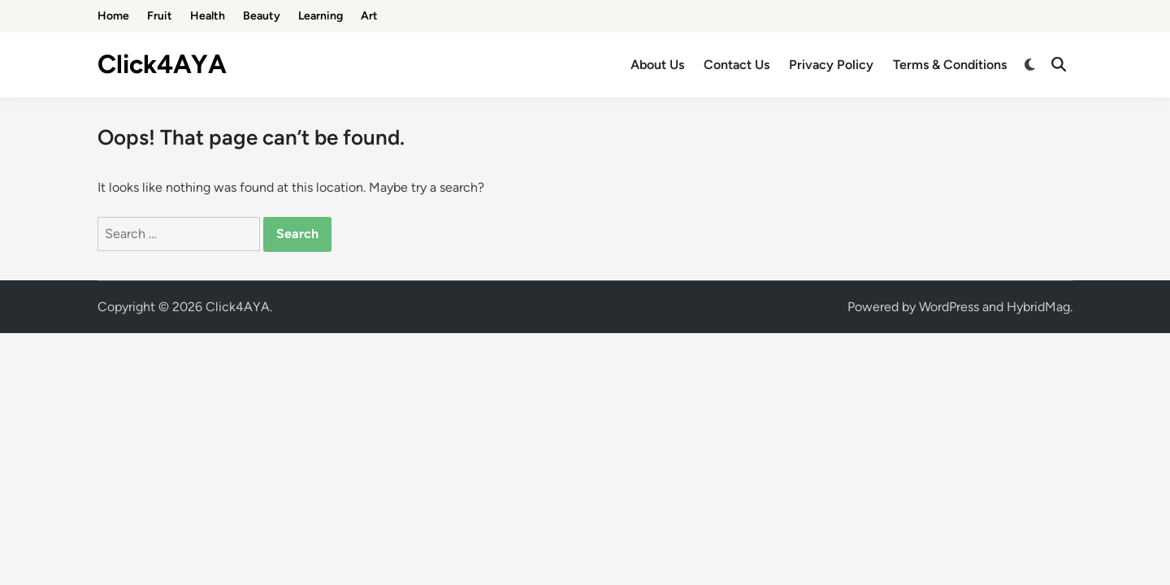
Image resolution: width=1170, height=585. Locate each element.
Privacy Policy (831, 64)
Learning (320, 16)
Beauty (261, 16)
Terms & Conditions (950, 64)
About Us (657, 64)
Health (207, 16)
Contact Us (736, 64)
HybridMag (1038, 306)
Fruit (159, 16)
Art (369, 16)
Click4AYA (162, 64)
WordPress (949, 306)
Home (113, 16)
